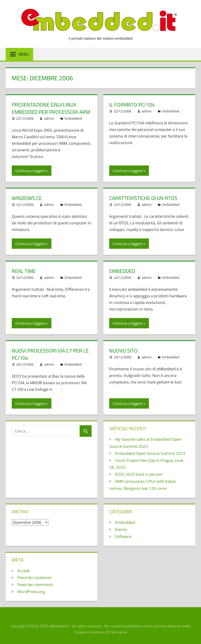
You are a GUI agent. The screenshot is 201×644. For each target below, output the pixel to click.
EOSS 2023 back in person (138, 474)
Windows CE (27, 198)
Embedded (73, 118)
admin (49, 118)
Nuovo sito (123, 351)
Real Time (24, 271)
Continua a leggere (30, 170)
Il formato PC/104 (132, 105)
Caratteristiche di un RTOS (143, 198)
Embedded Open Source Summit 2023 (150, 453)
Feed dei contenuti (34, 577)
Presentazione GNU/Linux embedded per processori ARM (51, 108)
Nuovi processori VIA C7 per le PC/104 (50, 354)
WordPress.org (31, 591)
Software (123, 536)
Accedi (23, 570)
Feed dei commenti (35, 584)
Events (121, 529)
